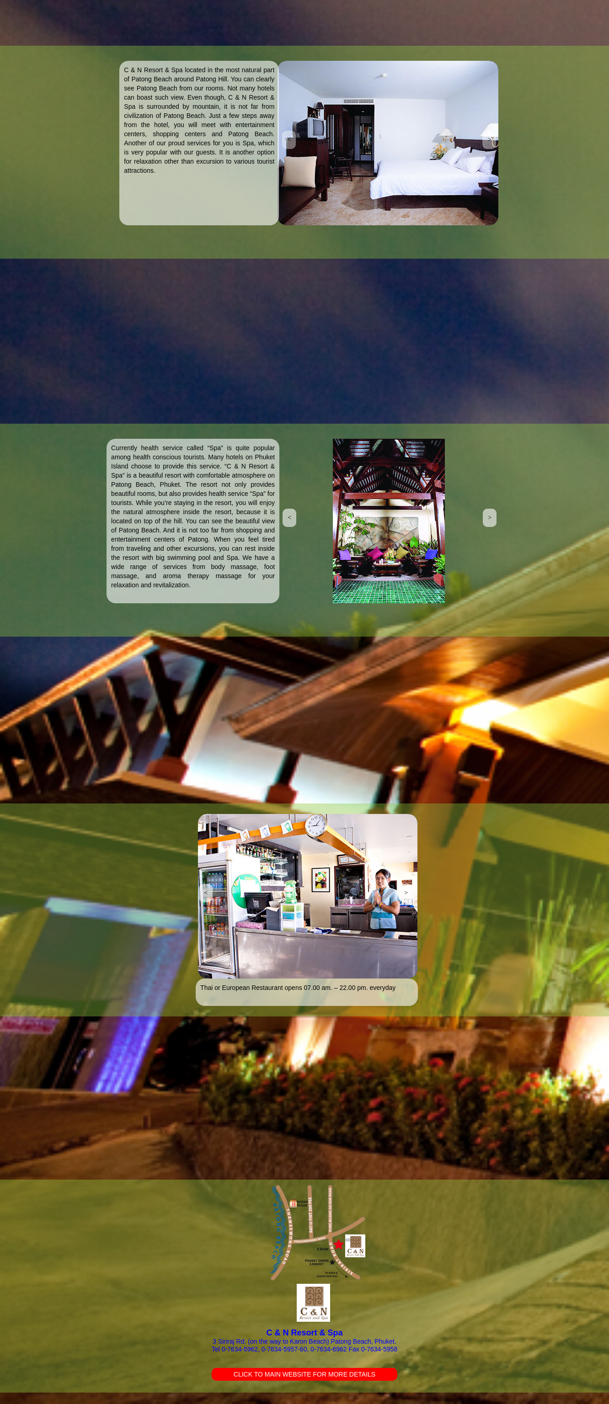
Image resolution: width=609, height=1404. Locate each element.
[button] (289, 140)
